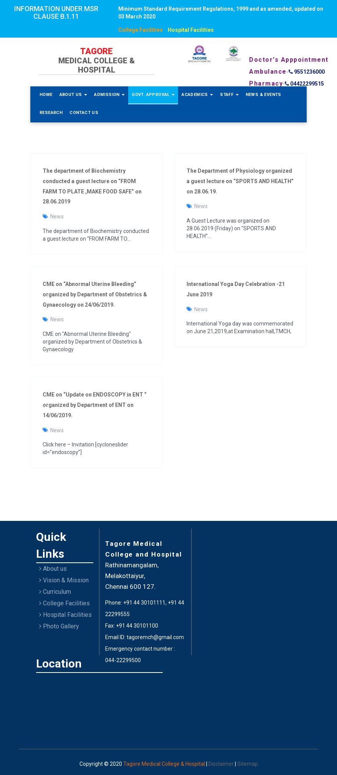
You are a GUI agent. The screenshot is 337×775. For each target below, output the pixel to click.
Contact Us (83, 112)
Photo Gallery (59, 626)
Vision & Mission (64, 580)
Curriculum (55, 591)
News (57, 216)
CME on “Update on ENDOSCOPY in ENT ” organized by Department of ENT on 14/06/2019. (95, 405)
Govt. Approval (153, 94)
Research (51, 112)
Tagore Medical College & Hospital (164, 764)
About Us (73, 94)
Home (46, 94)
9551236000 (307, 72)
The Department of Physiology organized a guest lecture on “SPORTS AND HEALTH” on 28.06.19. (240, 181)
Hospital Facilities (191, 30)
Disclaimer (221, 764)
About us (53, 568)
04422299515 (304, 84)
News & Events (263, 94)
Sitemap (247, 764)
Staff (229, 94)
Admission (109, 94)
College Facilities (140, 30)
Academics (197, 94)
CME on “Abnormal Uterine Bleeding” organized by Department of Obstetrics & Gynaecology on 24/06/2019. (95, 294)
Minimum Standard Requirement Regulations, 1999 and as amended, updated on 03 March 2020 (220, 13)
